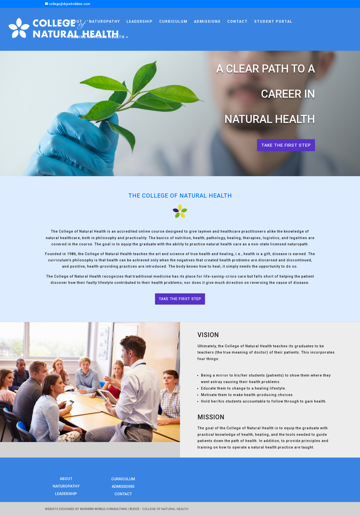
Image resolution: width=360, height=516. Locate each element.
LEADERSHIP (139, 21)
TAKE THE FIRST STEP (286, 145)
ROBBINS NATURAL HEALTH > (98, 37)
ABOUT (75, 21)
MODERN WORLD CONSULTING (103, 509)
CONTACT (237, 21)
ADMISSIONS (207, 21)
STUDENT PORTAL (273, 21)
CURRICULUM (173, 21)
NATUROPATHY (104, 21)
